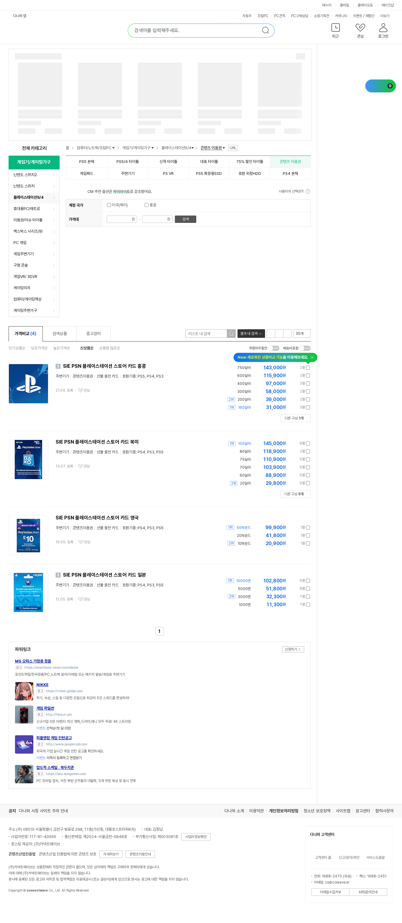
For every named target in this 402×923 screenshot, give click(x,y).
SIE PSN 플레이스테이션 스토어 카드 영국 (97, 518)
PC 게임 (19, 242)
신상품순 (87, 348)
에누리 (326, 5)
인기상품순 (17, 348)
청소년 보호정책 (317, 810)
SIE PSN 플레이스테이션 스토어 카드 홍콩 (104, 366)
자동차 (247, 16)
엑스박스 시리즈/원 (27, 231)
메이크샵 (388, 5)
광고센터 (363, 810)
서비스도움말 (375, 857)
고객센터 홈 (323, 857)
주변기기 (62, 376)
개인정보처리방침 (283, 810)
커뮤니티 (341, 16)
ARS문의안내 (368, 892)
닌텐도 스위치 (24, 186)
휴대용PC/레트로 (26, 208)
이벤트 (357, 16)
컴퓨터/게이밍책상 (27, 299)
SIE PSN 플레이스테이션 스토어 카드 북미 (97, 442)
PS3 (160, 376)
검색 (186, 219)
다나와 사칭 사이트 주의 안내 (43, 810)
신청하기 (291, 649)
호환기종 (129, 376)
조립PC (262, 16)
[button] (335, 32)
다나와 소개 (234, 810)
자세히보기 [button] (111, 854)
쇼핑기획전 (321, 16)
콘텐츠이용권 (83, 376)
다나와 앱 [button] (19, 16)
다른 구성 (294, 418)
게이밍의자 (21, 288)
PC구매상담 (299, 16)
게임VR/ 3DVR (25, 276)
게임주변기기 (23, 254)
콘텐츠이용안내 (140, 854)
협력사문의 (384, 810)
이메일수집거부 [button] (330, 892)
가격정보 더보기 (289, 368)
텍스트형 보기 (287, 334)
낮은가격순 (39, 348)
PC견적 (279, 16)
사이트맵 (343, 810)
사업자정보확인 (196, 837)
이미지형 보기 (279, 334)
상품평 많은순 (109, 348)
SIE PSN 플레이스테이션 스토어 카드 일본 (104, 575)
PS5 (141, 376)
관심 (87, 390)
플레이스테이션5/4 (28, 197)
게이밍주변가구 (25, 310)
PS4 (150, 376)
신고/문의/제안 (349, 857)
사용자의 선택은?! (291, 191)
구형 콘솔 (20, 265)
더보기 (385, 16)
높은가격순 (61, 348)
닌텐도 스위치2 (25, 174)
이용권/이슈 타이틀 (27, 220)
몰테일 (344, 5)
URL (233, 148)
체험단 (369, 16)
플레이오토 (365, 5)
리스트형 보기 (271, 334)
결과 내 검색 (248, 333)
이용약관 (256, 810)
